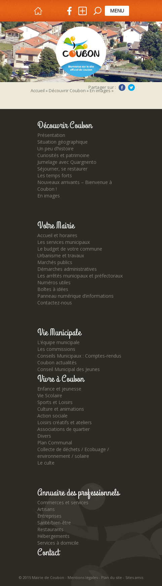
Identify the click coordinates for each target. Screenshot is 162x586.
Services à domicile (58, 543)
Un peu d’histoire (55, 148)
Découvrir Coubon (67, 90)
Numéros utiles (54, 282)
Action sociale (52, 415)
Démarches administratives (67, 269)
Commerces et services (62, 502)
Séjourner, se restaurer (62, 169)
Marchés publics (54, 262)
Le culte (45, 463)
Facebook (122, 87)
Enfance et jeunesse (59, 389)
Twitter (131, 87)
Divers (44, 436)
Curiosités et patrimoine (63, 155)
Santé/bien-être (54, 522)
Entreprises (49, 516)
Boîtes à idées (52, 289)
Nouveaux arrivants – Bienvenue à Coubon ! (74, 185)
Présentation (51, 135)
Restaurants (50, 529)
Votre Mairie (55, 225)
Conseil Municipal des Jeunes (68, 369)
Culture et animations (60, 409)
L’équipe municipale (58, 342)
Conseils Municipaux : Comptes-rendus (79, 356)
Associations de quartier (63, 429)
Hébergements (53, 536)
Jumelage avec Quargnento (66, 162)
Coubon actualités (57, 362)
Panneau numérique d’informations (75, 296)
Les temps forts (54, 175)
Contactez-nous (54, 302)
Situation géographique (62, 142)
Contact (48, 552)
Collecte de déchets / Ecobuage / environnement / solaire (73, 452)
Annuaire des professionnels (78, 492)
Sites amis (134, 577)
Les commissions (56, 349)
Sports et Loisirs (55, 402)
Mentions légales (83, 577)
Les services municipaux (63, 242)
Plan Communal (54, 442)
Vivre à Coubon (60, 379)
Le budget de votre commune (69, 249)
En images (48, 195)
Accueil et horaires (57, 235)
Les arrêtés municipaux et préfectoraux (80, 275)
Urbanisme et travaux (60, 255)
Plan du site (111, 577)
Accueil (38, 90)
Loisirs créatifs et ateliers (64, 422)
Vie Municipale (59, 332)
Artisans (46, 509)
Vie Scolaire (49, 395)
